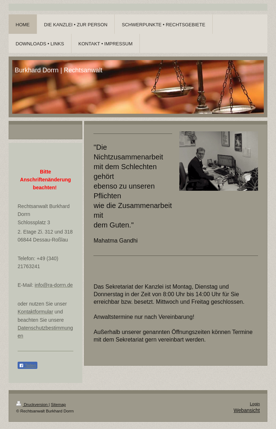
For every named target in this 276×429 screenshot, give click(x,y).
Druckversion (32, 404)
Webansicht (247, 410)
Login (255, 404)
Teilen (27, 365)
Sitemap (58, 404)
